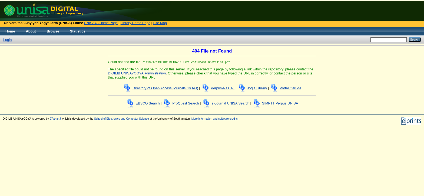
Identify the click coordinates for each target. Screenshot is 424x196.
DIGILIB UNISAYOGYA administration (137, 73)
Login (7, 40)
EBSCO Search (148, 103)
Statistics (77, 31)
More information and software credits (214, 118)
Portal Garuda (290, 88)
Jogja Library (257, 88)
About (31, 31)
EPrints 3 (55, 118)
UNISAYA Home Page (101, 23)
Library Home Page (135, 23)
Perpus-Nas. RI (222, 88)
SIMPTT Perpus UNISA (280, 103)
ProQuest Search (185, 103)
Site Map (160, 23)
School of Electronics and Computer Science (121, 118)
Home (10, 31)
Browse (53, 31)
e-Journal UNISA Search (230, 103)
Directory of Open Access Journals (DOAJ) (165, 88)
